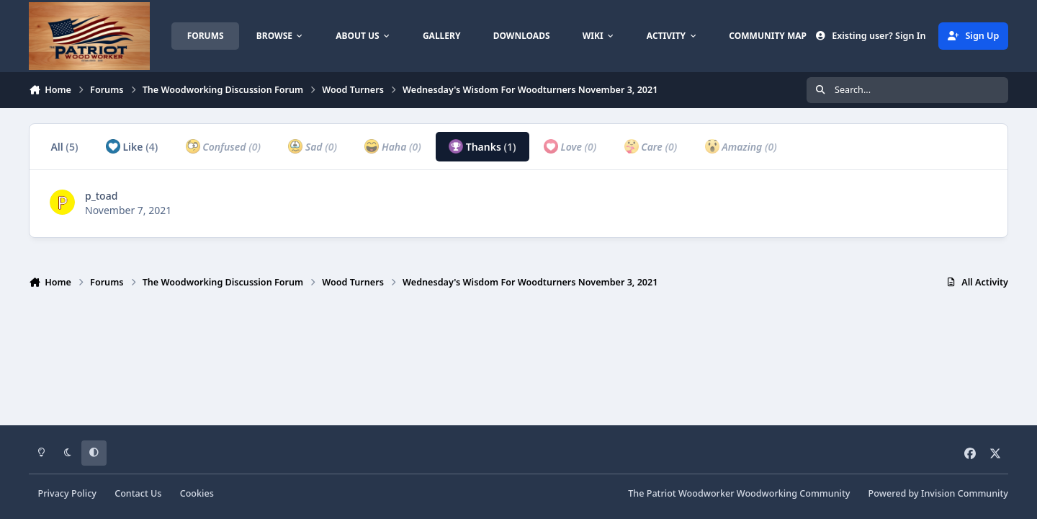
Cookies (197, 493)
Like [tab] (132, 146)
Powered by (938, 493)
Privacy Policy (67, 493)
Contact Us (138, 493)
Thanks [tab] (482, 146)
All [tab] (64, 147)
